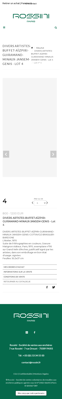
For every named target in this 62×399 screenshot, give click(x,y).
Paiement (26, 3)
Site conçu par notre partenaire (31, 393)
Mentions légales (41, 374)
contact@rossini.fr (31, 362)
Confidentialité (25, 374)
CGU (15, 374)
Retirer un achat (11, 3)
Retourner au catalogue (17, 281)
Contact (33, 3)
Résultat (40, 48)
